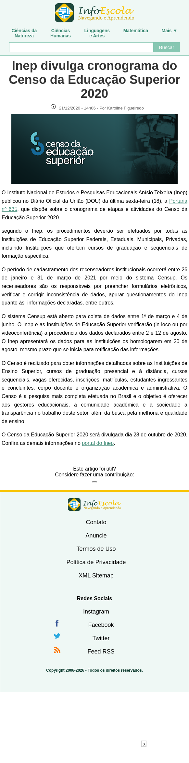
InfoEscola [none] (94, 504)
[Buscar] (81, 47)
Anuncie (96, 535)
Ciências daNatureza (24, 33)
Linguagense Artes (97, 33)
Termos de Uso (96, 549)
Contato (96, 522)
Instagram (96, 611)
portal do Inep (98, 443)
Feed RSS (100, 651)
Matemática (135, 30)
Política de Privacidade (96, 562)
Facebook (101, 625)
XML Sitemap (96, 575)
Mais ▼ (170, 30)
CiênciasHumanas (60, 33)
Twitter (100, 638)
